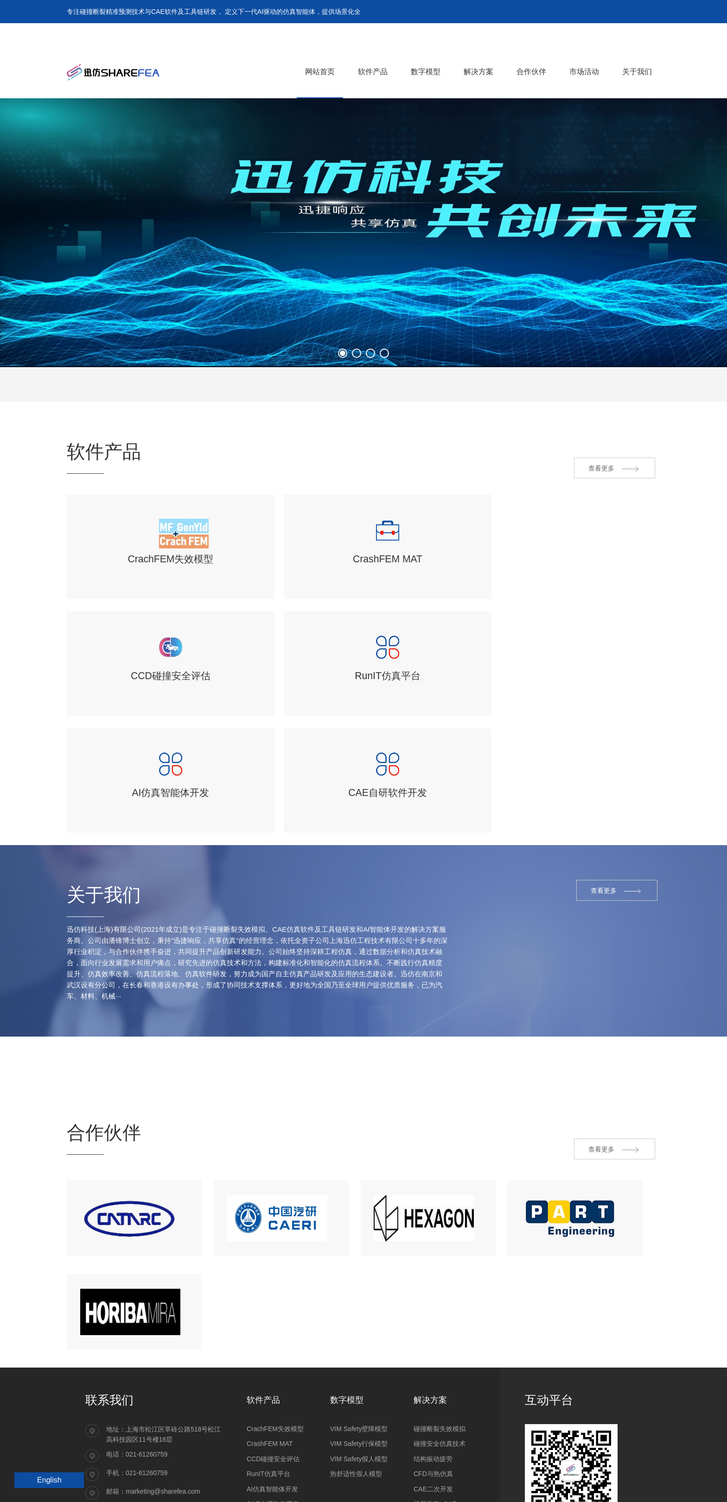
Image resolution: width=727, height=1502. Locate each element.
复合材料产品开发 (440, 1429)
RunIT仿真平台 (268, 1384)
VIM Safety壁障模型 (359, 1339)
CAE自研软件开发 (273, 1414)
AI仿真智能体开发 (272, 1399)
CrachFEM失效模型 (275, 1339)
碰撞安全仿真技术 (440, 1354)
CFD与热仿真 (433, 1384)
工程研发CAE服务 (440, 1444)
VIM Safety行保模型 (359, 1354)
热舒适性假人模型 (356, 1384)
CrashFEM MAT (270, 1354)
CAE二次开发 (433, 1399)
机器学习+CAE (435, 1414)
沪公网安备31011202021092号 (130, 1485)
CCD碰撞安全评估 (273, 1369)
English (49, 1480)
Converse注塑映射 (273, 1429)
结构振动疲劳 (433, 1369)
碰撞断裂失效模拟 (440, 1339)
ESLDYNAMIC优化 (274, 1444)
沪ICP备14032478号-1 (209, 1485)
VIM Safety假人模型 (359, 1369)
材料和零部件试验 (440, 1459)
